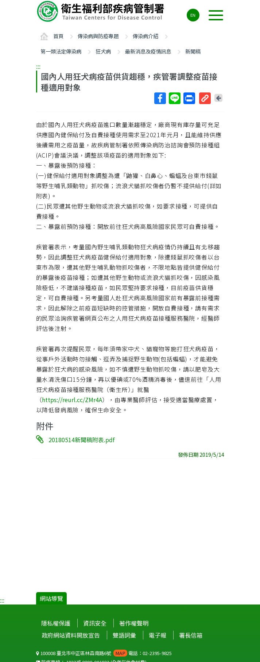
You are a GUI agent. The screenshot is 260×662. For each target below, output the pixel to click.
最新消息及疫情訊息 (148, 51)
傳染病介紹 (145, 36)
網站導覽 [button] (51, 598)
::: (38, 66)
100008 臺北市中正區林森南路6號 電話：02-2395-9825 (104, 653)
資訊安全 (94, 623)
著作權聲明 (133, 623)
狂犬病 (103, 51)
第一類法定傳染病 (60, 51)
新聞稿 (193, 51)
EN (192, 15)
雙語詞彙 (124, 635)
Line (174, 98)
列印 (189, 98)
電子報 (157, 635)
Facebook (160, 98)
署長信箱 (190, 635)
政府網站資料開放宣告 (71, 635)
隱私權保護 (55, 623)
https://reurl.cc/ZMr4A (72, 399)
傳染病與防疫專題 (98, 36)
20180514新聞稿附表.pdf (81, 439)
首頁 (58, 36)
